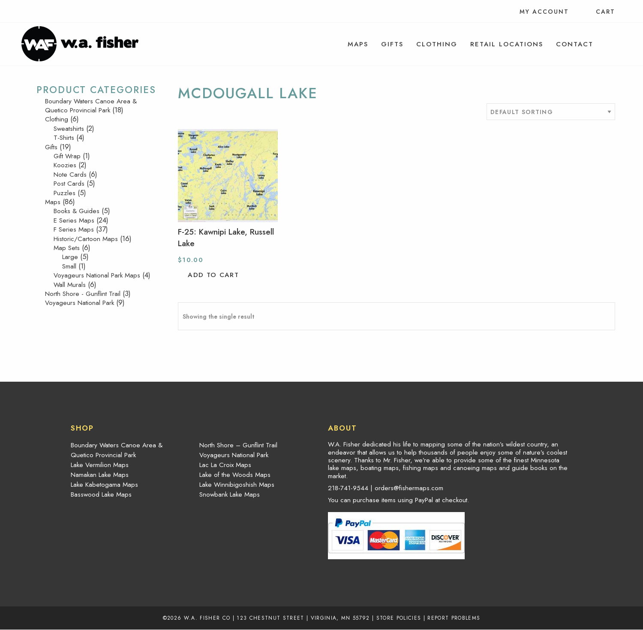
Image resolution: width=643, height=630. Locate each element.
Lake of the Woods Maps (234, 474)
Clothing (436, 44)
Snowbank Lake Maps (229, 494)
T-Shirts (64, 137)
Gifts (392, 44)
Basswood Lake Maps (101, 494)
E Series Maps (74, 220)
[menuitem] (358, 44)
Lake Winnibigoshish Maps (236, 484)
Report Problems (453, 617)
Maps (358, 44)
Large (70, 257)
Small (69, 266)
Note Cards (70, 174)
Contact (574, 44)
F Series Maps (74, 229)
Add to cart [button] (213, 274)
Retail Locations (506, 44)
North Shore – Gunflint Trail (238, 445)
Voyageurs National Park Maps (97, 275)
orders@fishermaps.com (409, 488)
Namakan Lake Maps (100, 474)
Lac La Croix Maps (225, 465)
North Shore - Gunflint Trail (82, 293)
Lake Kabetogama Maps (104, 484)
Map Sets (67, 248)
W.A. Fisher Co (207, 617)
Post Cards (69, 183)
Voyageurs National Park (79, 302)
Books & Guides (76, 211)
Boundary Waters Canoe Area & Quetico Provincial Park (91, 105)
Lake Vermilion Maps (100, 465)
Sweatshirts (69, 128)
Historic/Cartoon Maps (86, 239)
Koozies (65, 165)
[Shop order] (551, 111)
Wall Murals (70, 284)
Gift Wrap (67, 156)
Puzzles (64, 193)
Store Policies (398, 617)
